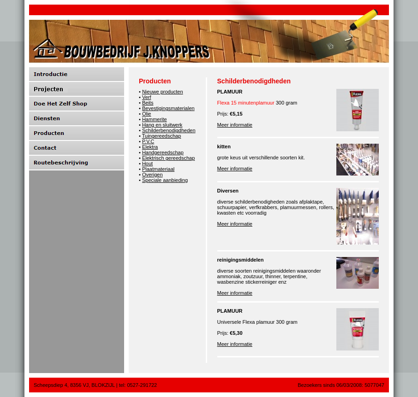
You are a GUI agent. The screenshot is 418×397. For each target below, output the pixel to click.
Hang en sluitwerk (162, 125)
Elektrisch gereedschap (168, 158)
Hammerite (154, 119)
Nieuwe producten (162, 91)
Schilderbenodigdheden (169, 130)
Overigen (152, 174)
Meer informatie (234, 125)
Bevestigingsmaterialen (168, 108)
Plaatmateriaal (158, 169)
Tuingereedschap (161, 136)
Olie (146, 114)
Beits (147, 102)
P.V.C (148, 141)
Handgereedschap (163, 152)
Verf (146, 97)
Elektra (150, 147)
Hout (147, 163)
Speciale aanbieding (165, 180)
